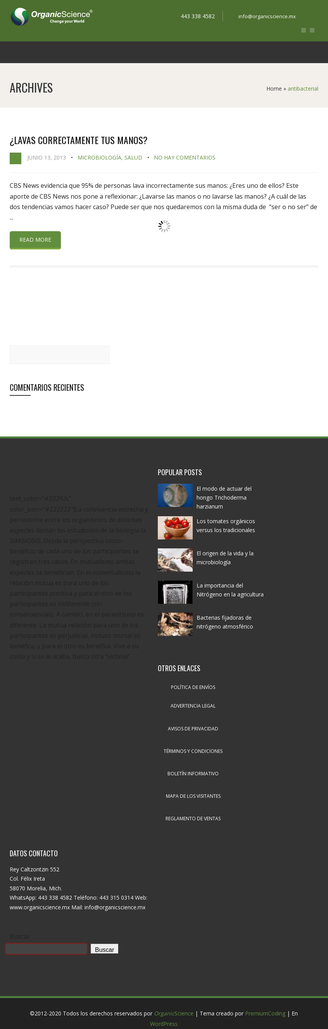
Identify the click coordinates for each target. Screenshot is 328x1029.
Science (173, 1013)
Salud (133, 157)
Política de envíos (193, 687)
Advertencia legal (193, 706)
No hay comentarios (185, 157)
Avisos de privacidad (193, 728)
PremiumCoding (265, 1013)
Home (274, 88)
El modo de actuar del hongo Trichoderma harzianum (224, 497)
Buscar (20, 936)
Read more (35, 239)
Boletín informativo (193, 773)
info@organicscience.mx (267, 16)
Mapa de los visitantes (193, 796)
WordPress (164, 1023)
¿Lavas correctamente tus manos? (79, 140)
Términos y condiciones (193, 751)
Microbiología (99, 157)
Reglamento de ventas (193, 818)
